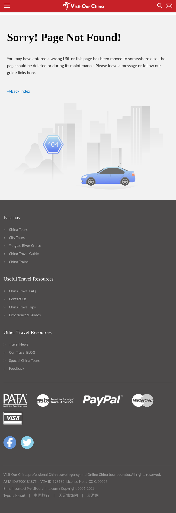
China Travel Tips (22, 307)
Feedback (16, 368)
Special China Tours (24, 360)
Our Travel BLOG (22, 352)
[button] (88, 6)
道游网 (93, 495)
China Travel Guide (24, 253)
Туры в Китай (14, 495)
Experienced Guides (25, 315)
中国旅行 (42, 495)
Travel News (18, 344)
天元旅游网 (68, 495)
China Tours (18, 229)
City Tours (17, 237)
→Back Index (18, 91)
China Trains (18, 261)
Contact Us (17, 299)
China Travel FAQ (22, 291)
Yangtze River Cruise (25, 245)
